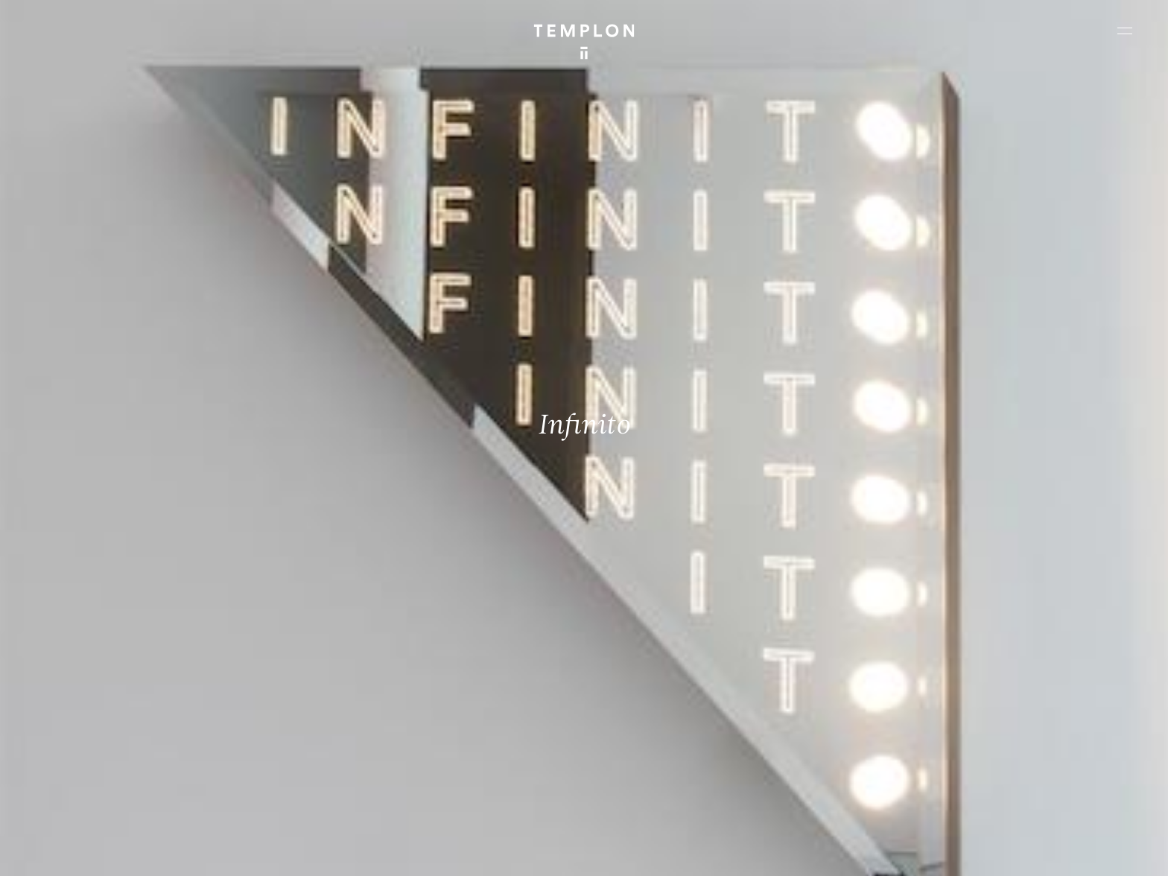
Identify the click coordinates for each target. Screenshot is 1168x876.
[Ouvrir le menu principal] (1125, 30)
